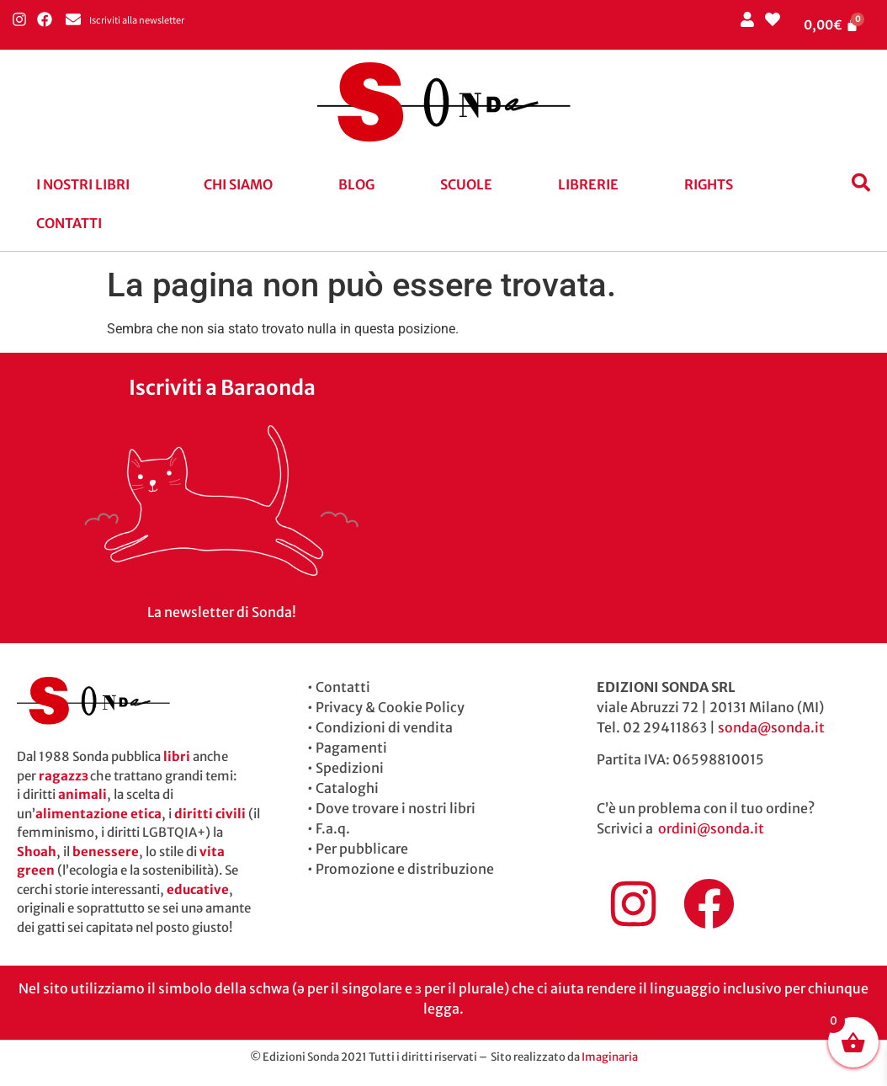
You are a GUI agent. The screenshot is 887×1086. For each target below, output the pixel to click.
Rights (708, 184)
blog (356, 184)
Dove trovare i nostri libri (395, 808)
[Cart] (831, 24)
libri (176, 756)
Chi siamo (238, 184)
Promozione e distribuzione (405, 868)
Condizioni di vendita (384, 727)
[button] (87, 184)
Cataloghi (347, 788)
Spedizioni (350, 767)
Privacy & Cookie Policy (390, 707)
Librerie (588, 184)
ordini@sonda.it (711, 828)
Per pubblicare (362, 848)
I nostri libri (83, 184)
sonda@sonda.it (771, 727)
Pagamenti (351, 747)
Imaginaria (610, 1057)
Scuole (466, 184)
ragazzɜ (63, 776)
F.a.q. (333, 828)
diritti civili (210, 814)
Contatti (69, 223)
